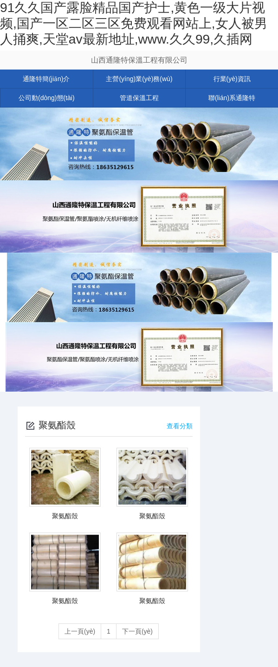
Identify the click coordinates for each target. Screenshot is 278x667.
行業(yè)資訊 (232, 79)
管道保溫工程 (139, 98)
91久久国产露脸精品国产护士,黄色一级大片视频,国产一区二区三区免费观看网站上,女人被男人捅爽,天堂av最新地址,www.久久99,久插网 (133, 23)
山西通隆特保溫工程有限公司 (139, 60)
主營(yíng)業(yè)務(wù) (139, 79)
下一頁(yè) (137, 631)
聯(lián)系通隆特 (231, 98)
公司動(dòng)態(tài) (47, 98)
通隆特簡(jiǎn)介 (46, 79)
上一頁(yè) (80, 631)
